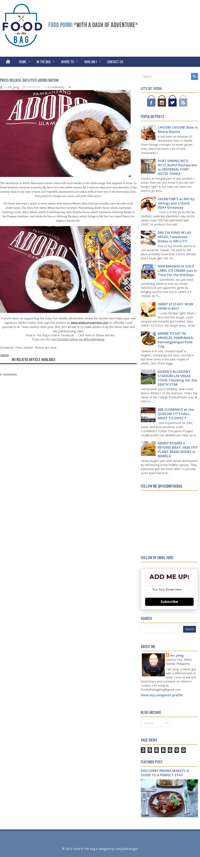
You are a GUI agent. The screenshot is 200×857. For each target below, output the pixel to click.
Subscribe (169, 602)
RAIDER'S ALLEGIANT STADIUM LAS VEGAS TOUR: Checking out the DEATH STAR (177, 378)
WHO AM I (90, 61)
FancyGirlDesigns (126, 849)
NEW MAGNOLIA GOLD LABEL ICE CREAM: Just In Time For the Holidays (177, 270)
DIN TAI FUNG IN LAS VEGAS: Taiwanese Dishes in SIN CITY (174, 236)
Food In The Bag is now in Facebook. (49, 335)
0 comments (56, 87)
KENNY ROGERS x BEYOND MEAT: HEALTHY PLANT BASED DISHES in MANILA (178, 449)
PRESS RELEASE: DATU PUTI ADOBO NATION (29, 80)
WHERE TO (67, 61)
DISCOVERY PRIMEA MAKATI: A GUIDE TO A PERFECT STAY (165, 773)
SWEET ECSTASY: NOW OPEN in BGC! (175, 306)
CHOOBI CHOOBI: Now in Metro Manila (178, 129)
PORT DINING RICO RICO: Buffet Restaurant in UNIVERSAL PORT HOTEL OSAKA (177, 167)
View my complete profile (162, 695)
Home (22, 61)
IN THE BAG (44, 61)
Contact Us (115, 61)
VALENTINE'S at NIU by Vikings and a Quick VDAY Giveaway (176, 203)
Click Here (84, 335)
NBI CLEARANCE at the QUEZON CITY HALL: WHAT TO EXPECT (176, 413)
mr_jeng (13, 87)
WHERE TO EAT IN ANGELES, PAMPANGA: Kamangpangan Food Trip (176, 340)
